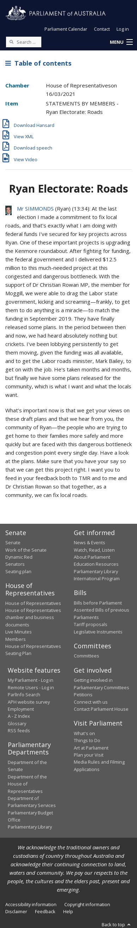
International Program (97, 578)
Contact (102, 29)
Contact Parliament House (101, 709)
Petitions (83, 694)
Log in (123, 29)
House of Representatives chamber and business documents (33, 617)
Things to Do (87, 740)
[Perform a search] (11, 41)
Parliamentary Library (96, 571)
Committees (86, 656)
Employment (21, 709)
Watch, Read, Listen (94, 550)
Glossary (17, 723)
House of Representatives (33, 603)
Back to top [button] (117, 924)
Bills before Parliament (98, 603)
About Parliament (92, 557)
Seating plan (18, 571)
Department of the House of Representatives (27, 784)
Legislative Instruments (98, 632)
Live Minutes (18, 632)
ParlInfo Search (24, 694)
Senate (12, 542)
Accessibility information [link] (30, 904)
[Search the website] (23, 42)
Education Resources (96, 564)
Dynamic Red (18, 557)
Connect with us (91, 702)
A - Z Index (19, 716)
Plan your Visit (88, 755)
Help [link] (68, 911)
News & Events (89, 542)
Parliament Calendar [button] (65, 29)
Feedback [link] (45, 911)
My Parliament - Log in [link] (30, 680)
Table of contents (38, 63)
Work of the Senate (26, 550)
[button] (121, 42)
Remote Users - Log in (31, 687)
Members (15, 639)
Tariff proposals (90, 624)
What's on (84, 733)
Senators (15, 564)
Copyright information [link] (87, 904)
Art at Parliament (91, 748)
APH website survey (29, 702)
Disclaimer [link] (16, 911)
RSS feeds (19, 730)
